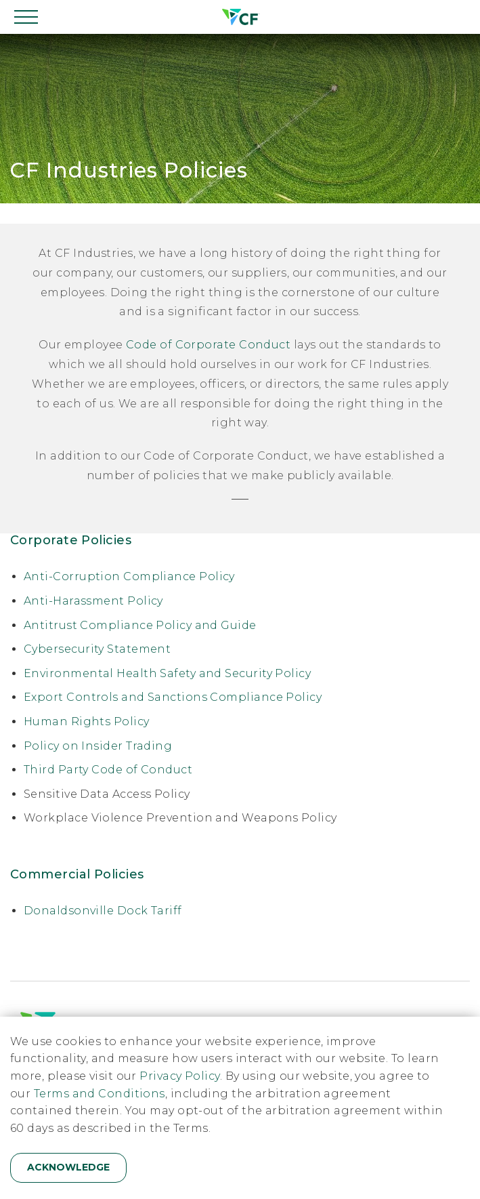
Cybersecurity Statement (97, 649)
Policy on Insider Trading (98, 745)
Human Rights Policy (87, 721)
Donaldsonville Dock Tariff (103, 910)
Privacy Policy (179, 1076)
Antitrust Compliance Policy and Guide (140, 625)
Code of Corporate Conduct (208, 344)
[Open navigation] (27, 17)
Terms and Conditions (99, 1093)
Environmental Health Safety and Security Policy (167, 673)
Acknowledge (68, 1167)
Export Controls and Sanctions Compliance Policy (173, 697)
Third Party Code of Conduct (108, 769)
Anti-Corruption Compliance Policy (129, 576)
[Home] (240, 17)
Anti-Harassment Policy (93, 600)
